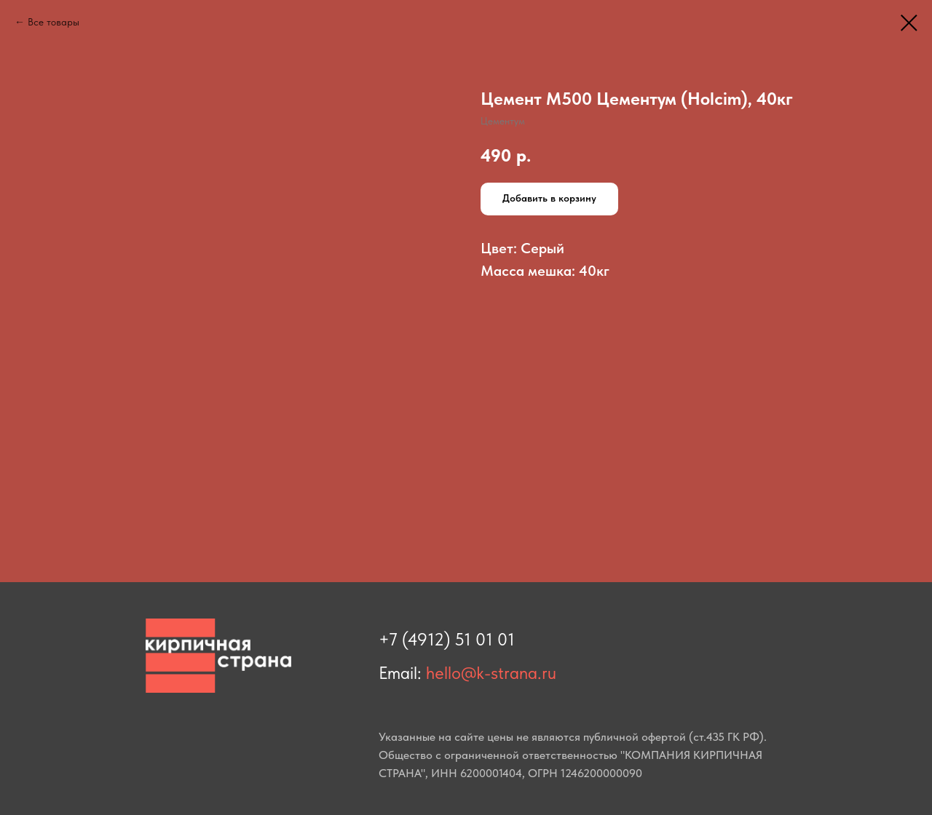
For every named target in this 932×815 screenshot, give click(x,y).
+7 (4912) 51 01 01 (447, 639)
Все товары (53, 22)
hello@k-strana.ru (491, 672)
